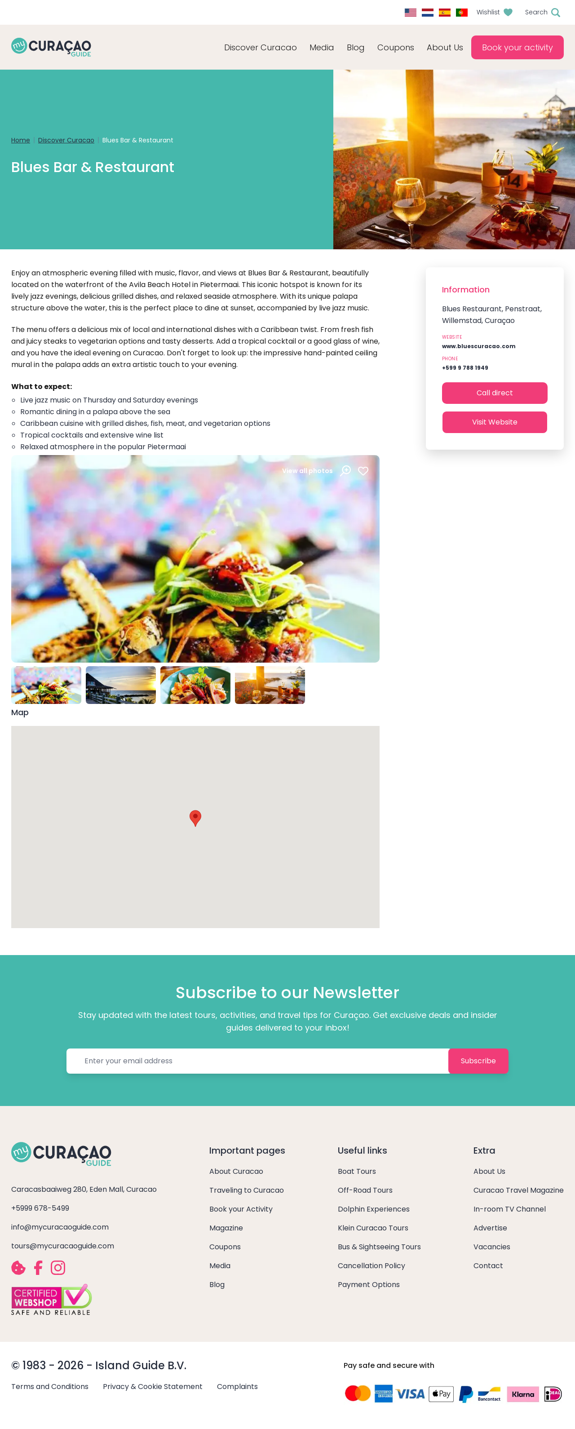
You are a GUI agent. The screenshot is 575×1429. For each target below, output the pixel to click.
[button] (195, 818)
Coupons (395, 47)
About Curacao (236, 1171)
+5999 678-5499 (40, 1208)
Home (20, 140)
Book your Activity (241, 1209)
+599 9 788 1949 (465, 368)
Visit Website (495, 422)
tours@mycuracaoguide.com (62, 1246)
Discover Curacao (66, 140)
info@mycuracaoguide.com (60, 1227)
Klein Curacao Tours (373, 1228)
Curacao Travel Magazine (518, 1190)
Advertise (490, 1228)
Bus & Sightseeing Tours (379, 1247)
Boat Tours (357, 1171)
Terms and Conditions (49, 1386)
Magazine (226, 1228)
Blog (356, 47)
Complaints (237, 1386)
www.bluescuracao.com (479, 346)
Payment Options (369, 1284)
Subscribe (478, 1061)
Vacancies (491, 1247)
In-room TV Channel (509, 1209)
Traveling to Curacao (246, 1190)
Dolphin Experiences (374, 1209)
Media (219, 1266)
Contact (488, 1266)
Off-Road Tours (365, 1190)
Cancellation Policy (371, 1266)
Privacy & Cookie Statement (153, 1386)
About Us (489, 1171)
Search (536, 12)
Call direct (495, 393)
